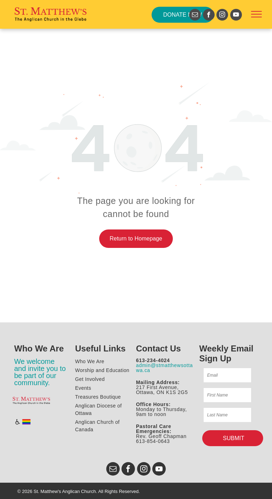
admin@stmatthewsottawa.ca (164, 367)
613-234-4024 (153, 360)
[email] (195, 15)
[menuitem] (107, 361)
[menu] (256, 14)
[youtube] (236, 15)
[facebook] (209, 15)
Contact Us (158, 348)
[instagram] (222, 15)
